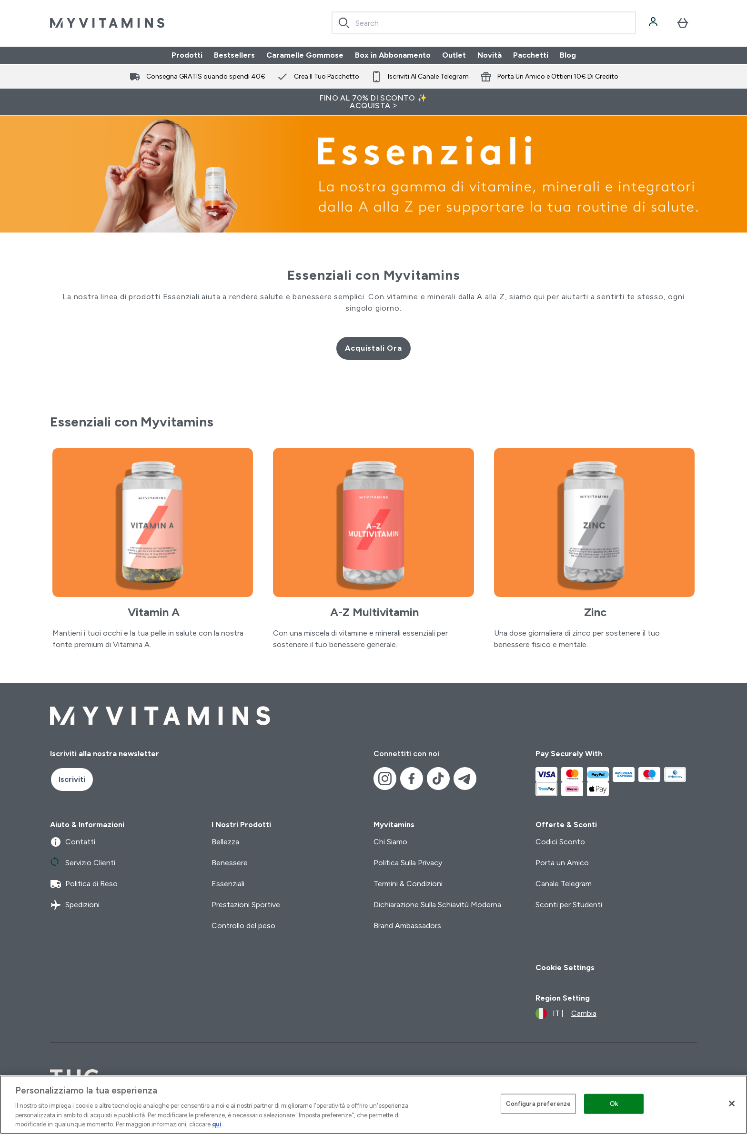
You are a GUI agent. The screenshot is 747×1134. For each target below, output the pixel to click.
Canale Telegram (563, 883)
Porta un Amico (562, 862)
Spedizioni (75, 905)
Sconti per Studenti (568, 904)
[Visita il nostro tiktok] (438, 778)
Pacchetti (530, 55)
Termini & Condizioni (408, 883)
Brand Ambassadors (407, 925)
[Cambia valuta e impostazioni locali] (565, 1013)
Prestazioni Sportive (246, 904)
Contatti (72, 842)
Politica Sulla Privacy (408, 862)
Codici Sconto (560, 841)
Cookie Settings (565, 967)
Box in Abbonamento (393, 55)
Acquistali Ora (373, 348)
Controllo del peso (243, 925)
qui (217, 1124)
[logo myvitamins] (107, 23)
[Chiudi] (731, 1103)
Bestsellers (234, 55)
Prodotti (187, 55)
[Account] (654, 23)
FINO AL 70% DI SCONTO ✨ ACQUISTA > (373, 101)
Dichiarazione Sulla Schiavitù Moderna (437, 904)
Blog (568, 55)
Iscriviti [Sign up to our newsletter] (72, 779)
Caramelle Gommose (304, 55)
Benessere (230, 862)
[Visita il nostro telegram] (465, 778)
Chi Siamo (390, 841)
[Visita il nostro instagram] (385, 778)
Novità (489, 55)
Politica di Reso (84, 884)
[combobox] (484, 22)
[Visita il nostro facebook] (411, 778)
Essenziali (228, 883)
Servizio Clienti (82, 863)
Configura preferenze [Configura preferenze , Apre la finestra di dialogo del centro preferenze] (538, 1103)
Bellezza (225, 841)
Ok (614, 1103)
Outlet (454, 55)
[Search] (344, 22)
